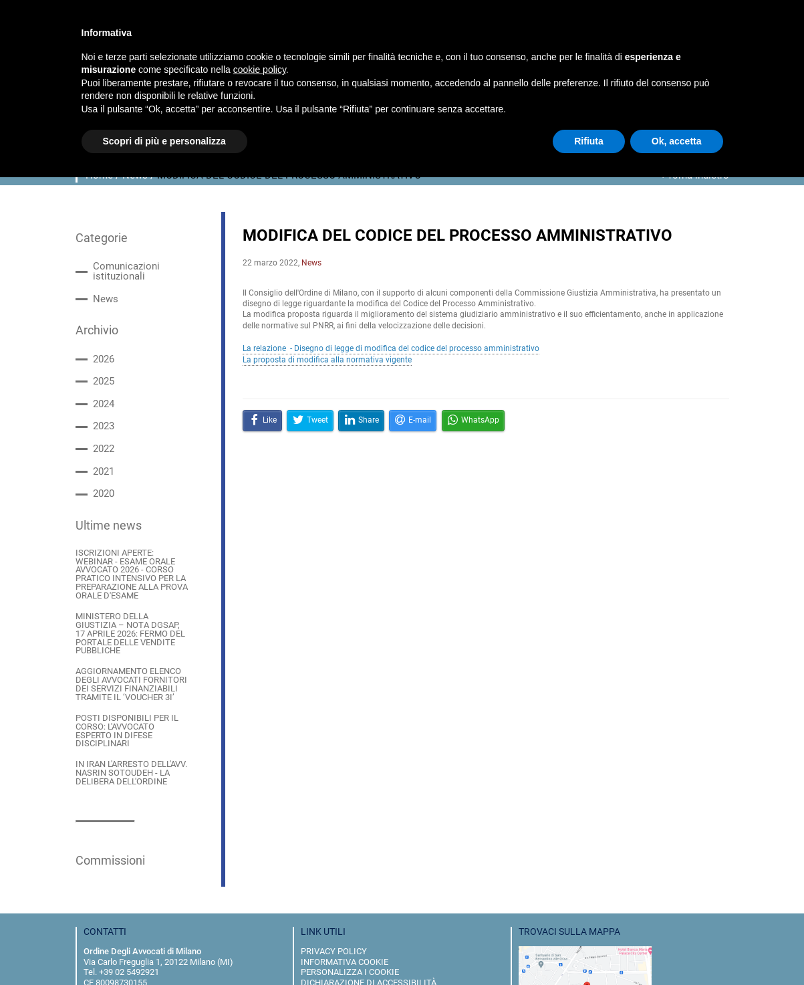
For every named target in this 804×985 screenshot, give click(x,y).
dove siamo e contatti (350, 924)
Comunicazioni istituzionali (143, 264)
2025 (102, 364)
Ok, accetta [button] (677, 141)
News (104, 286)
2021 (102, 450)
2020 (102, 471)
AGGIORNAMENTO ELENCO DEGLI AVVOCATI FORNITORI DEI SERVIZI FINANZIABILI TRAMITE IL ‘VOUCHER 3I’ (130, 627)
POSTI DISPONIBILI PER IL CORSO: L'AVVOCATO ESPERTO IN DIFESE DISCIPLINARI (128, 665)
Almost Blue (314, 973)
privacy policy (334, 872)
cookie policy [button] (259, 69)
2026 (102, 342)
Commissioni (106, 782)
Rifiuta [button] (589, 141)
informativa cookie (344, 883)
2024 (102, 386)
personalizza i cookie (350, 893)
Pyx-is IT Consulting (367, 973)
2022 (102, 429)
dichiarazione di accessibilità (368, 904)
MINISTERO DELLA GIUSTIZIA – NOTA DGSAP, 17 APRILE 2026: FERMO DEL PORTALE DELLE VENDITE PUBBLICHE (129, 586)
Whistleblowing (338, 914)
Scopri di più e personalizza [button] (164, 141)
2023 (102, 407)
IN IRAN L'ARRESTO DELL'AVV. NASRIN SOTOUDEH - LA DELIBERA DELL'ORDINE (124, 698)
